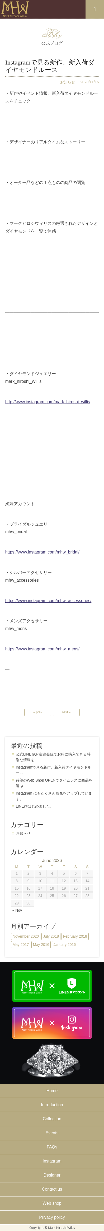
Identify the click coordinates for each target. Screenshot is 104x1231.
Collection (52, 1119)
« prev (37, 712)
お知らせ (67, 82)
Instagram (51, 1161)
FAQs (52, 1147)
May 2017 (21, 944)
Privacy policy (52, 1217)
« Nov (17, 910)
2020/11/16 (89, 82)
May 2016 (41, 944)
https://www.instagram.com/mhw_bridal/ (42, 552)
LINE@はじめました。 (35, 806)
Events (52, 1133)
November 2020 (26, 936)
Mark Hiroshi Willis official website (15, 9)
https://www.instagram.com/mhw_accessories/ (48, 600)
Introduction (52, 1105)
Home (52, 1090)
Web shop (52, 1203)
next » (66, 712)
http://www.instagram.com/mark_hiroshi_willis (47, 402)
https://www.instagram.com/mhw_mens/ (42, 649)
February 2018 (75, 936)
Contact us (52, 1189)
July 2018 (51, 936)
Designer (52, 1175)
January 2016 (64, 944)
